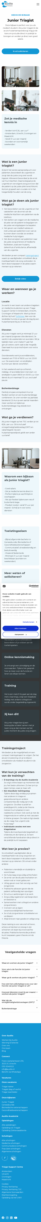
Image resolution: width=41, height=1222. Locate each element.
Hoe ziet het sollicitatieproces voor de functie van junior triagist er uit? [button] (19, 985)
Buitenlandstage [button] (9, 1009)
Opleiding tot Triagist (11, 1128)
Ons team (6, 1048)
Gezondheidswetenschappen (15, 1110)
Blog (4, 1051)
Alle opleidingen (9, 1125)
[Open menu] (37, 4)
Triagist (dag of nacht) (11, 1089)
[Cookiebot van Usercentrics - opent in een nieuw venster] (29, 586)
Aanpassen (21, 634)
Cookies (5, 1184)
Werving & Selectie (10, 1043)
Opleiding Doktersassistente (14, 1130)
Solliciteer (20, 316)
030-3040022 (8, 1066)
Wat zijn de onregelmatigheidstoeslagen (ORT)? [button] (18, 1001)
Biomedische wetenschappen (15, 1107)
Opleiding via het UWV (12, 1198)
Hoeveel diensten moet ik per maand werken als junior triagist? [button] (18, 993)
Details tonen (28, 622)
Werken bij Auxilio (9, 1040)
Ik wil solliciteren (20, 51)
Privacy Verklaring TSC (12, 1189)
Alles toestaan (20, 628)
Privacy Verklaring (10, 1187)
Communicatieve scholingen (14, 1146)
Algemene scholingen (11, 1151)
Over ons (6, 1046)
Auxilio (10, 4)
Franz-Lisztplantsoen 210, (13, 1061)
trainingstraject (32, 256)
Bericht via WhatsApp (11, 1072)
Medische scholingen (11, 1143)
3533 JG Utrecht (9, 1064)
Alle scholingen (8, 1140)
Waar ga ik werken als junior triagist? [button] (18, 978)
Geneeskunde (8, 1105)
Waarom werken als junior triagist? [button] (17, 963)
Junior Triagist (8, 1102)
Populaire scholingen (11, 1149)
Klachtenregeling (9, 1195)
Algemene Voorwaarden (12, 1192)
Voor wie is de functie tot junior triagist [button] (16, 970)
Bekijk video (20, 279)
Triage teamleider (9, 1092)
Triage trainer (8, 1087)
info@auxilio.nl (8, 1069)
